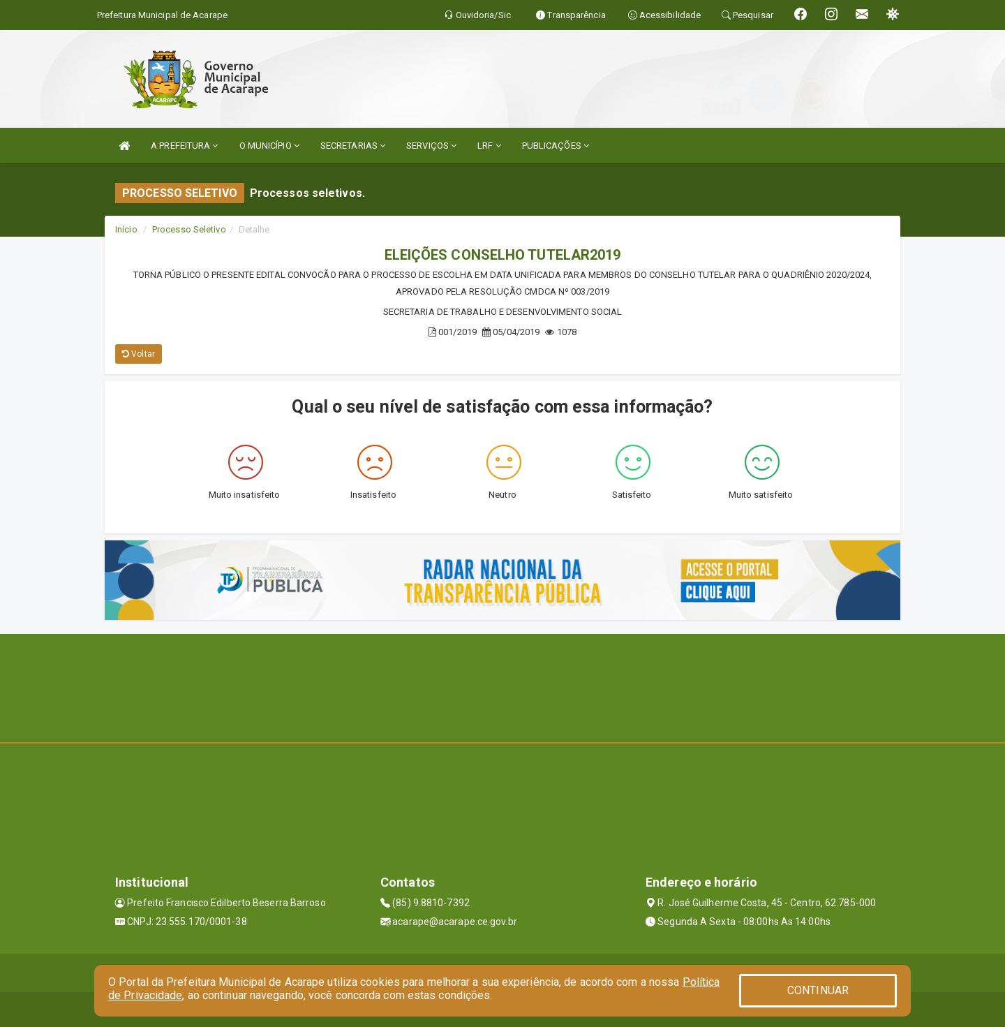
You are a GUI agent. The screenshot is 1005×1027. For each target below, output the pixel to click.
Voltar (138, 354)
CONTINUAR (818, 990)
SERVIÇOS (431, 145)
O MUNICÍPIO (269, 145)
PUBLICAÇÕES (555, 145)
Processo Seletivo (189, 229)
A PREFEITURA (184, 145)
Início (126, 229)
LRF (489, 145)
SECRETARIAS (352, 145)
